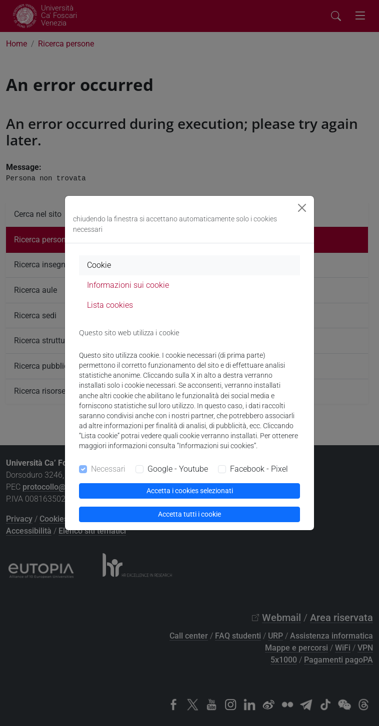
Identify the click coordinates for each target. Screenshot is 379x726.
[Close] (302, 208)
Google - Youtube (178, 469)
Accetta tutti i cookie (189, 514)
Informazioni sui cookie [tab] (128, 285)
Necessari (108, 469)
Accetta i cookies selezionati (189, 491)
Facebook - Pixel (259, 469)
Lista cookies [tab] (110, 305)
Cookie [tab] (99, 265)
